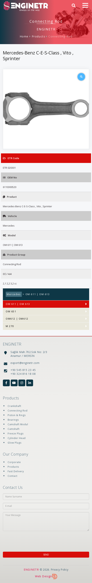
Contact (12, 476)
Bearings (13, 419)
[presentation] (27, 540)
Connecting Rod (60, 36)
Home (24, 36)
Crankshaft (14, 406)
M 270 (10, 326)
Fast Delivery (16, 471)
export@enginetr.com (25, 363)
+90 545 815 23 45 (23, 370)
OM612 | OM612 (17, 318)
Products (38, 36)
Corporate (14, 462)
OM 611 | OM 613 (18, 304)
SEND (46, 554)
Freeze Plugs (16, 433)
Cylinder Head (17, 438)
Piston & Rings (17, 415)
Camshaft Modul (18, 424)
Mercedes (14, 294)
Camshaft (14, 429)
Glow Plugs (14, 442)
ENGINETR (31, 569)
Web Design (46, 576)
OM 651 (11, 311)
